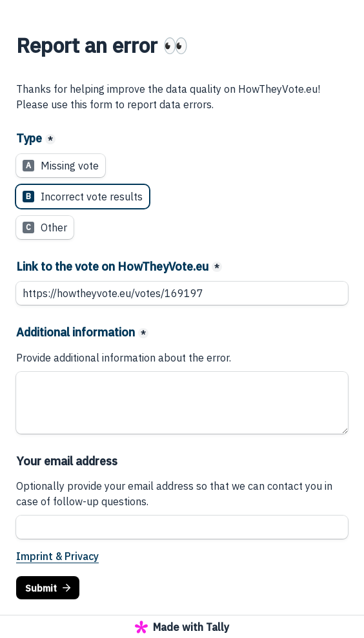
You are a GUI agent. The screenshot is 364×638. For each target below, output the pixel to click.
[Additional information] (182, 403)
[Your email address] (182, 527)
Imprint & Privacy (57, 556)
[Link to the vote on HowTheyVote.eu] (182, 293)
